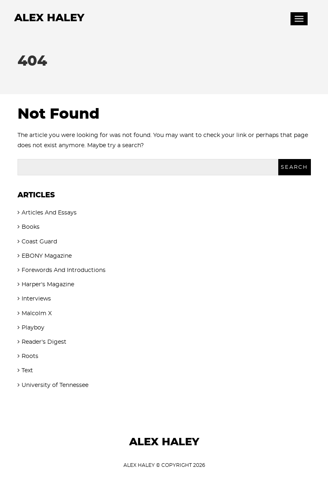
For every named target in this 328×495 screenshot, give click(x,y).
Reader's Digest (44, 342)
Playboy (33, 328)
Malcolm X (37, 313)
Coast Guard (39, 242)
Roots (30, 356)
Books (31, 227)
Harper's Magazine (48, 284)
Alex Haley (49, 18)
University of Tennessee (55, 385)
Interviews (36, 299)
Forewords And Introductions (64, 270)
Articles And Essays (49, 213)
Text (27, 370)
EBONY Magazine (47, 256)
